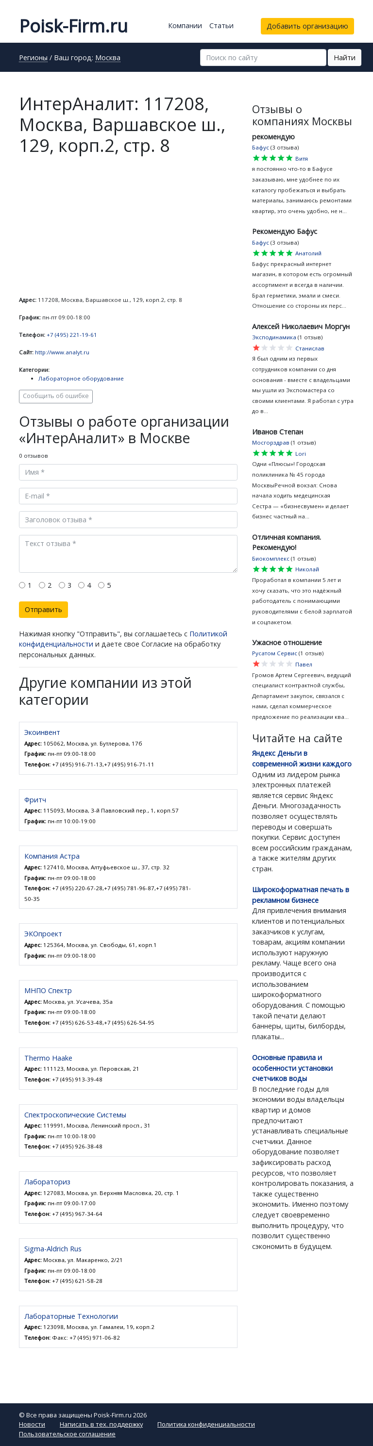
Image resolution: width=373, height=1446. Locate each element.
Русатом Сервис (274, 653)
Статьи (221, 25)
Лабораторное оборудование (81, 378)
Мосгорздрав (270, 442)
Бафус (260, 147)
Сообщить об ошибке (56, 396)
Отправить (43, 609)
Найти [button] (345, 57)
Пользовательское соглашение (67, 1433)
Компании (185, 25)
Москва (107, 58)
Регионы (33, 58)
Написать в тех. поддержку (101, 1424)
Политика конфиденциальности (206, 1424)
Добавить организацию (307, 26)
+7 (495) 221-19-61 (72, 334)
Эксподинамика (274, 337)
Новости (32, 1424)
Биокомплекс (270, 558)
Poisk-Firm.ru (73, 26)
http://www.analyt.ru (62, 352)
